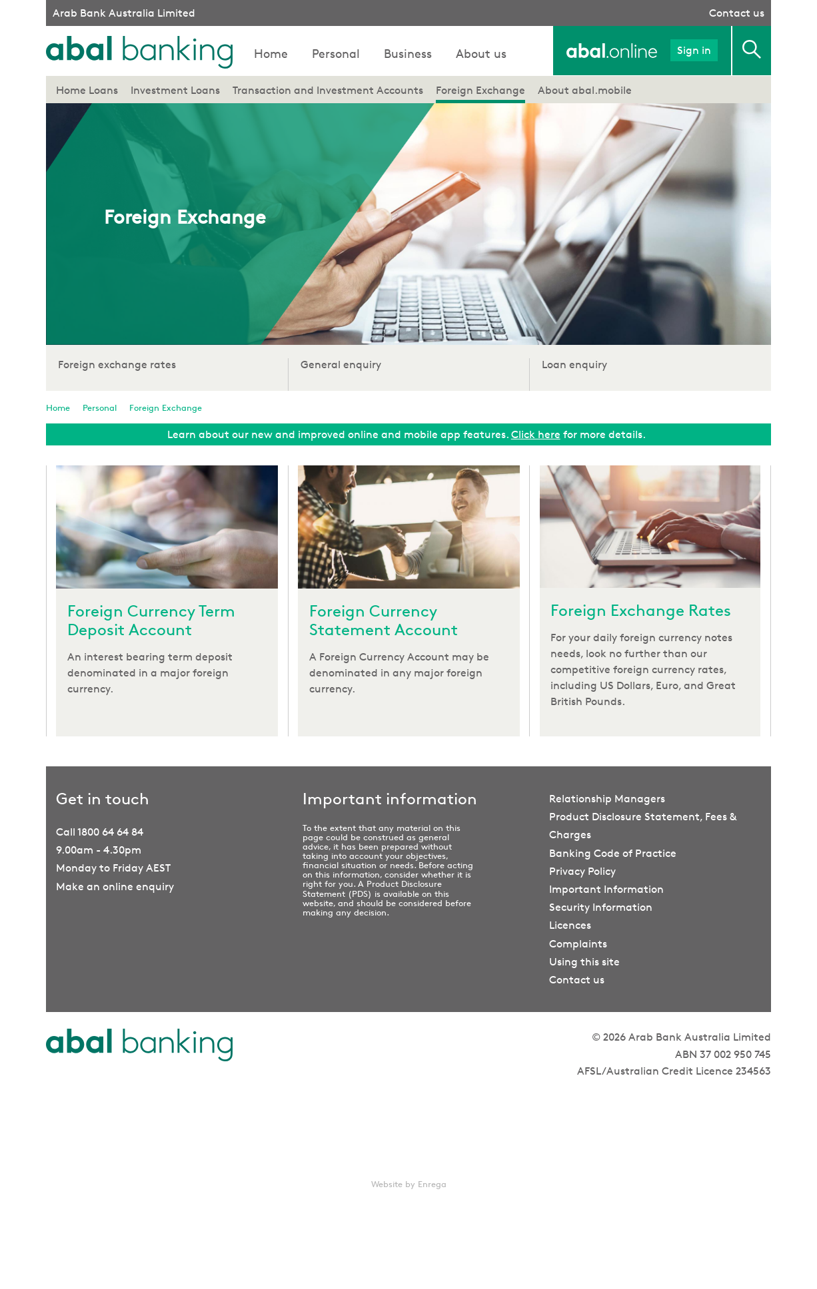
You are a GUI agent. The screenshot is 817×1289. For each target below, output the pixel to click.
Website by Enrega (408, 1183)
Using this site (584, 961)
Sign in (694, 50)
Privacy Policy (582, 871)
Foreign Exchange (480, 90)
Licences (570, 925)
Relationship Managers (607, 798)
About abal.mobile (585, 90)
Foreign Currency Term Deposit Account (151, 620)
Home (271, 53)
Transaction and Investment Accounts (328, 90)
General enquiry (341, 364)
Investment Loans (175, 90)
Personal (336, 53)
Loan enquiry (574, 364)
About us (481, 53)
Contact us (736, 13)
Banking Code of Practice (612, 853)
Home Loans (87, 90)
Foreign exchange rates (117, 364)
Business (408, 53)
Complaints (578, 943)
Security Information (600, 907)
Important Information (606, 889)
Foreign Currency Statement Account (383, 620)
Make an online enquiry (115, 886)
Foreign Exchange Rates (640, 610)
